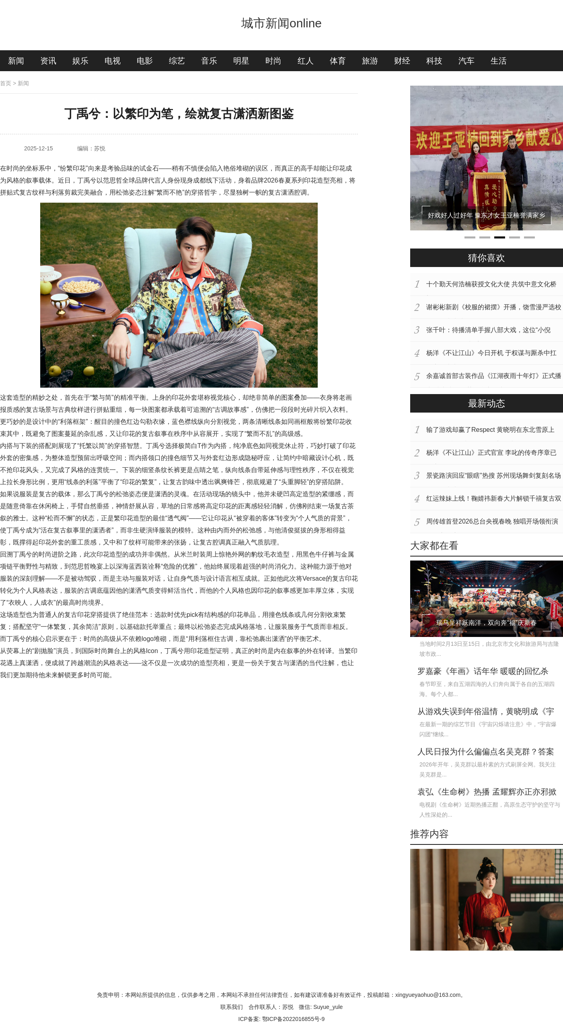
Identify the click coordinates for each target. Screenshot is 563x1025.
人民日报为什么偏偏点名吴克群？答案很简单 (485, 752)
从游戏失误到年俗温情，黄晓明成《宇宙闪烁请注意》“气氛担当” (485, 712)
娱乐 (80, 60)
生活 (499, 60)
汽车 (466, 60)
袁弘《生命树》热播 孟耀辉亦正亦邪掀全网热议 (487, 792)
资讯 (48, 60)
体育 (338, 60)
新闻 (16, 60)
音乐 (209, 60)
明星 (241, 60)
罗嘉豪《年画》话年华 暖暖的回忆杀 (483, 671)
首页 (5, 83)
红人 (306, 60)
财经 (402, 60)
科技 (434, 60)
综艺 (177, 60)
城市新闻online (281, 23)
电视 (113, 60)
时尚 (273, 60)
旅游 (370, 60)
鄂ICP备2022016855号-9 (293, 1019)
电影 (145, 60)
